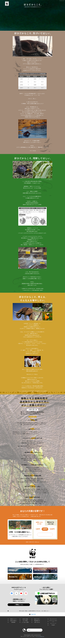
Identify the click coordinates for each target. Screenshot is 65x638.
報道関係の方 (37, 620)
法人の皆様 (25, 620)
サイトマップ (53, 623)
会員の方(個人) (13, 620)
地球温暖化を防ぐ (20, 571)
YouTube (21, 593)
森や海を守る (45, 577)
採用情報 (13, 622)
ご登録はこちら (18, 604)
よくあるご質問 (25, 622)
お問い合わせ (37, 622)
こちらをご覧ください (40, 636)
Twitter (16, 593)
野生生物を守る (20, 577)
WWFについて (13, 619)
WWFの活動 (25, 619)
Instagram (26, 593)
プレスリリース (53, 619)
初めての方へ (37, 619)
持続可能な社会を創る (45, 571)
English (53, 625)
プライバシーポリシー (53, 621)
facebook (11, 593)
